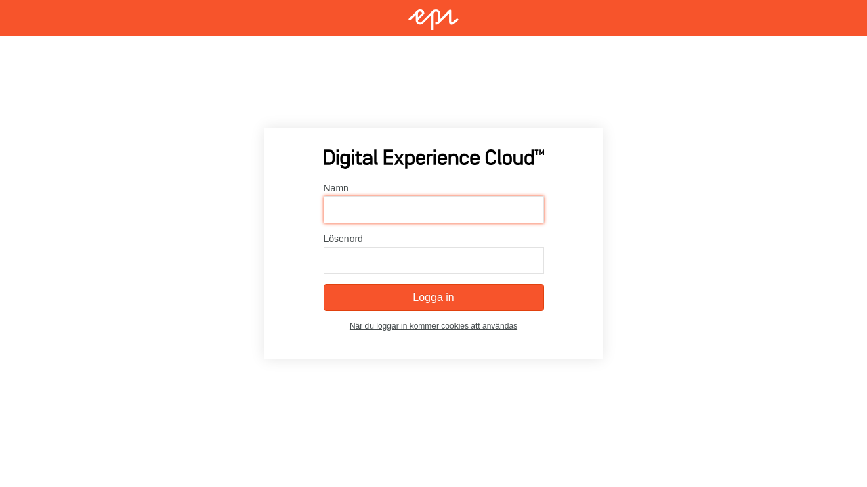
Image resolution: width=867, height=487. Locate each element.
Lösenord (343, 238)
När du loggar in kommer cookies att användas (433, 326)
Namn (336, 188)
